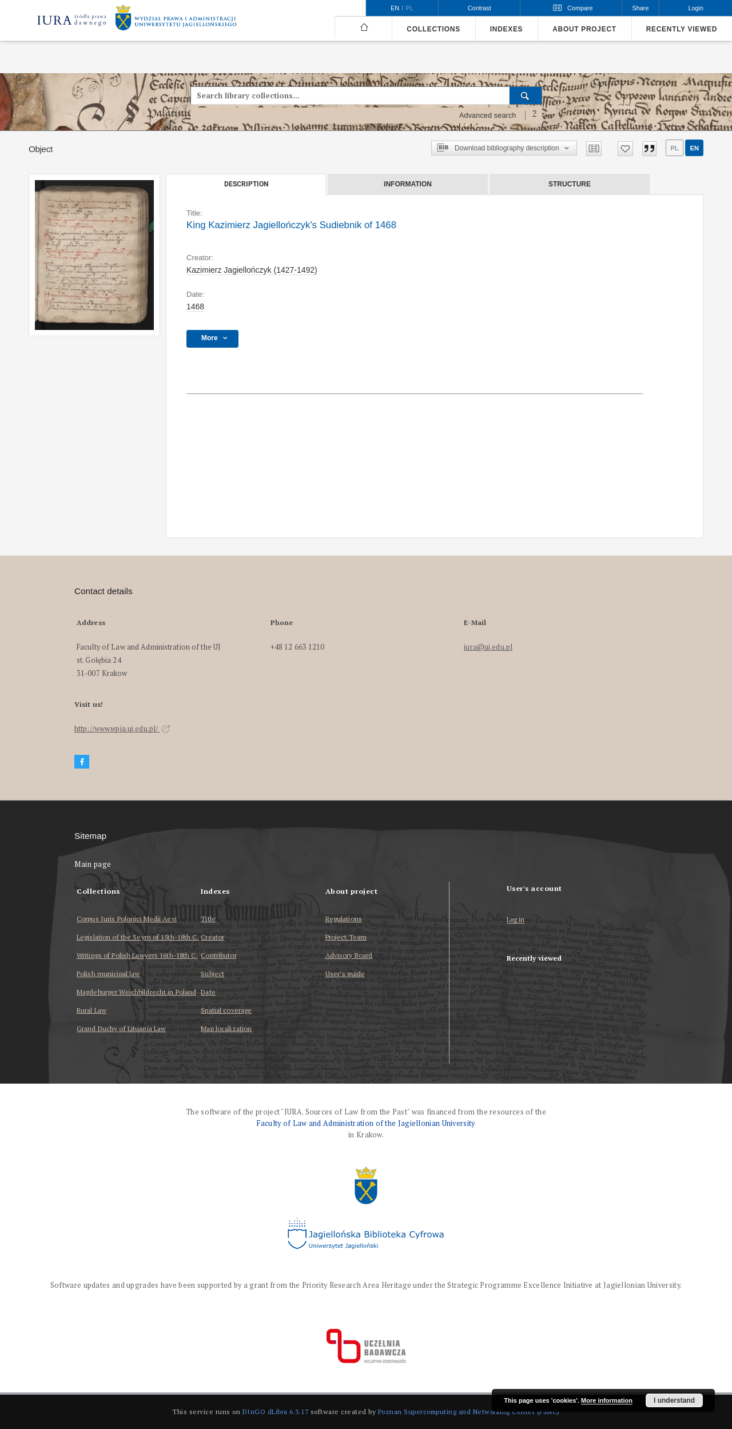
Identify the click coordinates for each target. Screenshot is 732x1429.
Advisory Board (349, 955)
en (694, 148)
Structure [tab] (569, 184)
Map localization (226, 1028)
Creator (212, 937)
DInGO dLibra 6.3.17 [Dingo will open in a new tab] (275, 1411)
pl (674, 148)
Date (208, 992)
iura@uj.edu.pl (488, 647)
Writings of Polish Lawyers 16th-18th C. (137, 955)
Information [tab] (408, 184)
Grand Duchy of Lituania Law (121, 1028)
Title (208, 918)
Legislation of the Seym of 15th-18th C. (138, 937)
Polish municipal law (108, 973)
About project (584, 29)
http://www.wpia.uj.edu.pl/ (122, 729)
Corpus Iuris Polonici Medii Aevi (127, 918)
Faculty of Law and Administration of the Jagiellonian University (366, 1123)
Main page (93, 864)
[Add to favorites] (625, 148)
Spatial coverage (226, 1010)
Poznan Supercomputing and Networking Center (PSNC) (469, 1411)
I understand (674, 1400)
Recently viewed (681, 29)
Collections (433, 29)
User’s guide (345, 973)
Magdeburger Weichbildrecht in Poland (136, 992)
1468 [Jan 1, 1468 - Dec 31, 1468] (195, 306)
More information (606, 1400)
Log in (516, 920)
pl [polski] (409, 8)
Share (640, 8)
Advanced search (487, 116)
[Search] (526, 95)
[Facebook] (81, 762)
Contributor (218, 955)
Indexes (506, 29)
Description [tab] (246, 184)
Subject (212, 973)
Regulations (343, 918)
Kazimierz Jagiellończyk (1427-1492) (251, 269)
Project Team (346, 937)
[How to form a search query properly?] (534, 115)
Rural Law (91, 1010)
